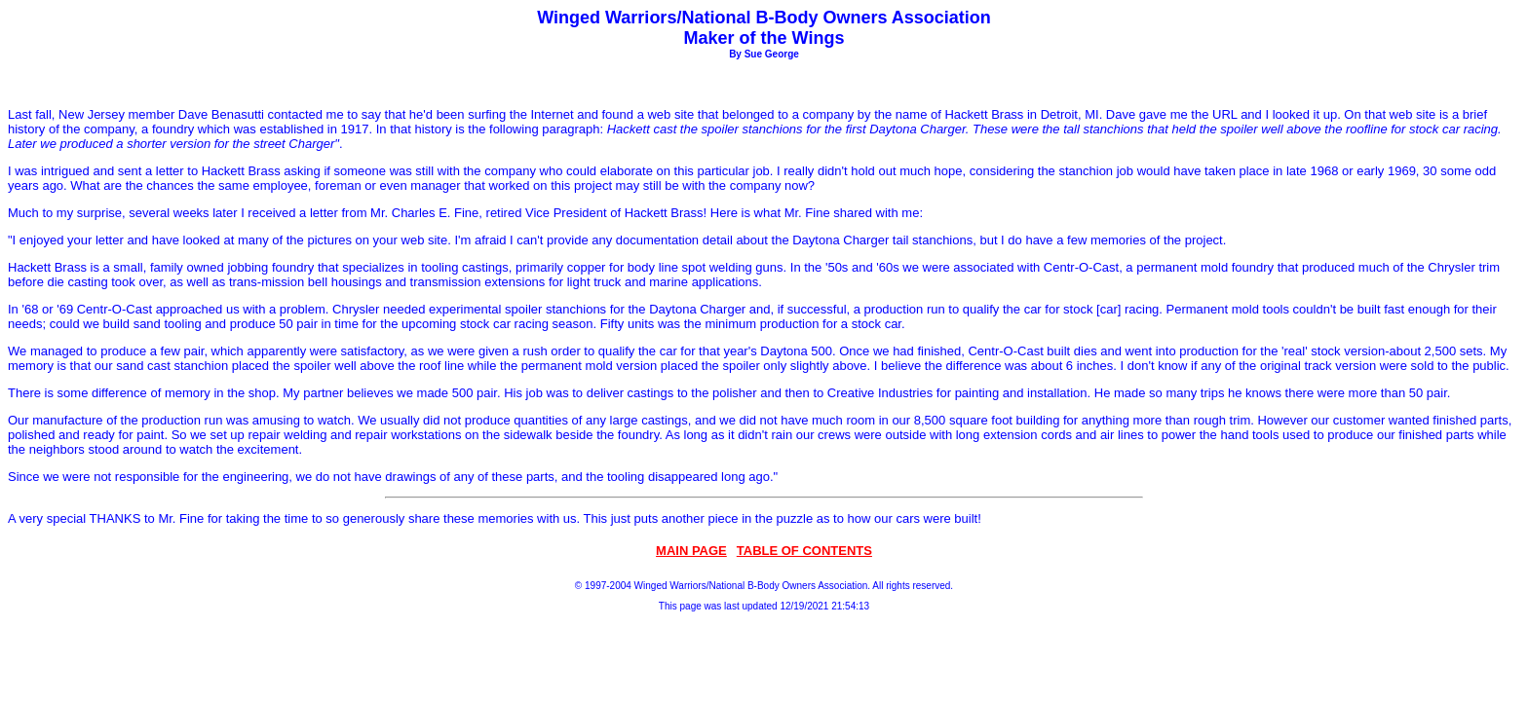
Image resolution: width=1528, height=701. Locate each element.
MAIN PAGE (691, 550)
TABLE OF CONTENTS (804, 550)
